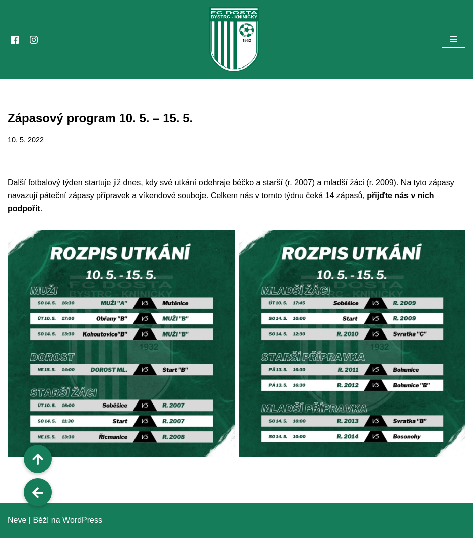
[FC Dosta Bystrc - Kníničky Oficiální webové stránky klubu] (236, 39)
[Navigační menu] (453, 39)
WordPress (82, 520)
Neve (17, 520)
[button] (38, 492)
